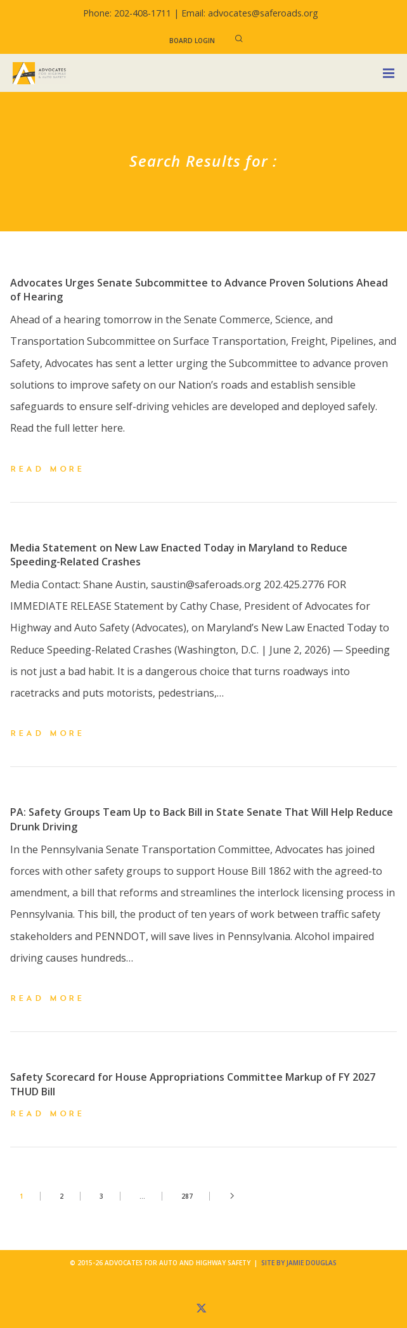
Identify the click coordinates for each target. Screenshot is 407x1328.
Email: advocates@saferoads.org (249, 13)
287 (187, 1196)
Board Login (192, 40)
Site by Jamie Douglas (299, 1262)
